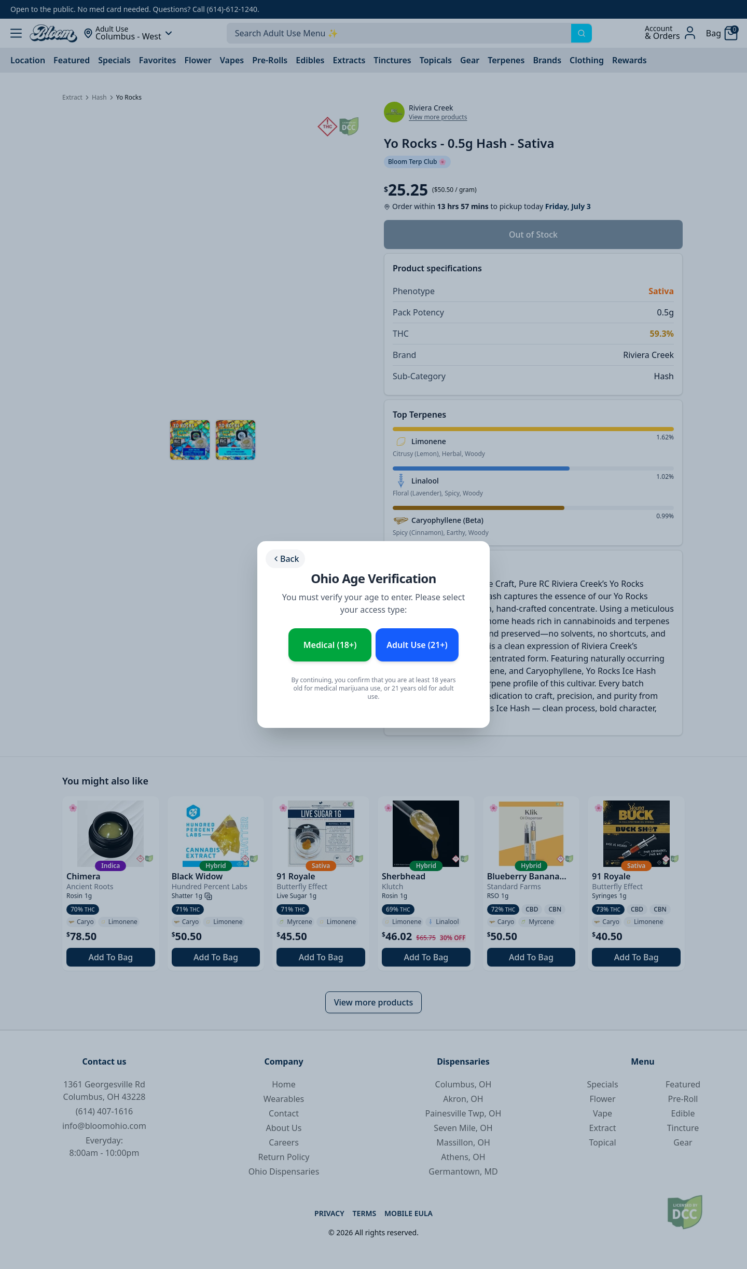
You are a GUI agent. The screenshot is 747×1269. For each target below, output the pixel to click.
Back (285, 558)
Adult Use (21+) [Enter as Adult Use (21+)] (416, 645)
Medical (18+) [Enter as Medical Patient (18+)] (330, 645)
